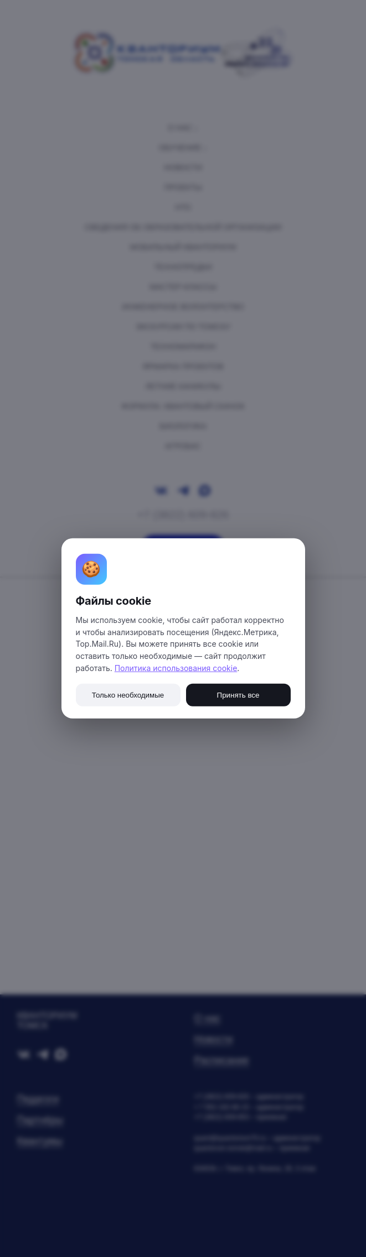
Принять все (238, 695)
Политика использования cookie (176, 668)
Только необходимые (128, 695)
